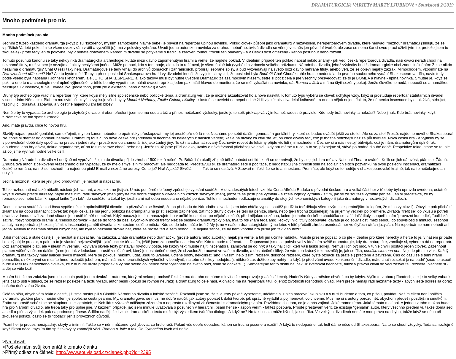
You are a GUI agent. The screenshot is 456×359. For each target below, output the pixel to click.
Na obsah (15, 341)
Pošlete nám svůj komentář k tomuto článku (51, 347)
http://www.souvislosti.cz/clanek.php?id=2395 (103, 352)
